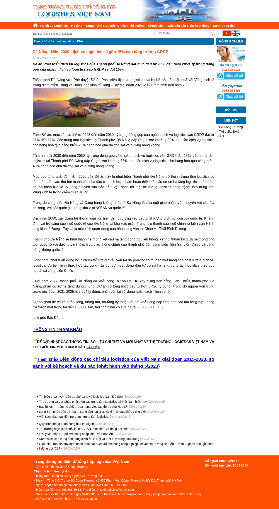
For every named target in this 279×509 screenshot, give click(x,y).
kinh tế (47, 192)
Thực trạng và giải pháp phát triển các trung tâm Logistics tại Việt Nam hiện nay (93, 401)
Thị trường (137, 25)
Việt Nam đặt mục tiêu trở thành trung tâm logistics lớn (76, 416)
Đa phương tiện (224, 25)
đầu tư (101, 182)
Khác (80, 41)
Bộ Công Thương (231, 127)
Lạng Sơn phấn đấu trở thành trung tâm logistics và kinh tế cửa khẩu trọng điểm (93, 411)
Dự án (121, 281)
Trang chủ (40, 41)
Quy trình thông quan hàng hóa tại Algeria (67, 424)
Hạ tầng (76, 25)
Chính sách (156, 25)
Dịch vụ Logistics (55, 25)
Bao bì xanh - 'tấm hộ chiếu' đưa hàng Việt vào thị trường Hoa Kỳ (83, 406)
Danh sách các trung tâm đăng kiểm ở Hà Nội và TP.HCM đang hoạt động (89, 439)
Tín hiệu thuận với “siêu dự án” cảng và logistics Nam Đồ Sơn (81, 396)
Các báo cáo (177, 25)
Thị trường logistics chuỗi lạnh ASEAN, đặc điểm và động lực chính (84, 429)
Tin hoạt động (199, 25)
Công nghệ (94, 25)
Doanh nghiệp (115, 25)
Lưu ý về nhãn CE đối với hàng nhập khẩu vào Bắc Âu (76, 434)
